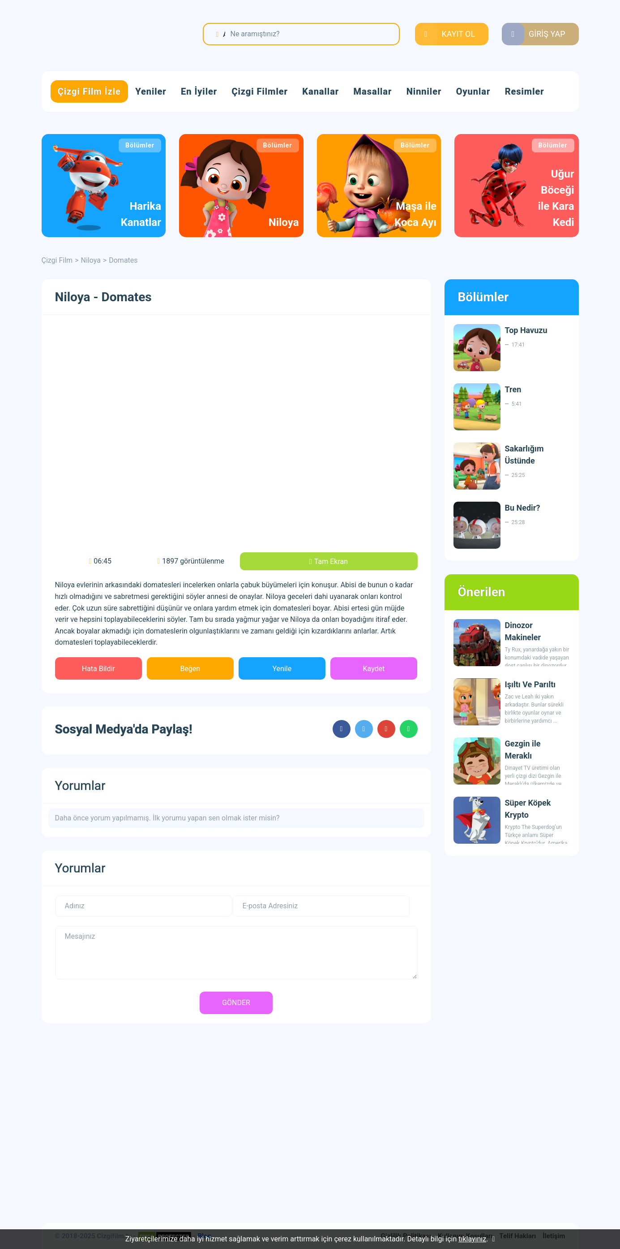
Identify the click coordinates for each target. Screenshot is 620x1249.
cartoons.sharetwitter (364, 729)
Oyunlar (473, 91)
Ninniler (424, 91)
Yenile (282, 668)
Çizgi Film (98, 34)
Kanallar (320, 91)
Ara (224, 34)
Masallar (373, 91)
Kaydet (374, 668)
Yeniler (150, 91)
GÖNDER (236, 1002)
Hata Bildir (98, 668)
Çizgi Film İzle (89, 91)
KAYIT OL (458, 34)
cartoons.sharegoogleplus (386, 729)
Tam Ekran (331, 561)
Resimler (524, 91)
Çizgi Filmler (259, 91)
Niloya (91, 260)
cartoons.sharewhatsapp (409, 729)
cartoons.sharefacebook (342, 729)
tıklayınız (472, 1239)
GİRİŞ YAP (547, 34)
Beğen (190, 668)
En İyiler (199, 91)
